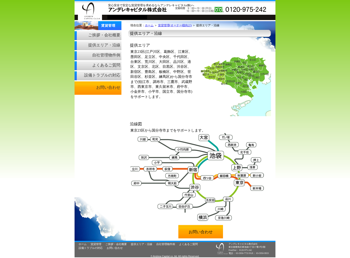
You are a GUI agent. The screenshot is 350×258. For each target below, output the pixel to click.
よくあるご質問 (106, 65)
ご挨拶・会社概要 (104, 35)
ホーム (149, 25)
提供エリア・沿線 (104, 45)
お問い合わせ (108, 87)
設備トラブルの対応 (102, 75)
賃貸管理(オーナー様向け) (175, 25)
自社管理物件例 (106, 55)
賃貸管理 (96, 244)
